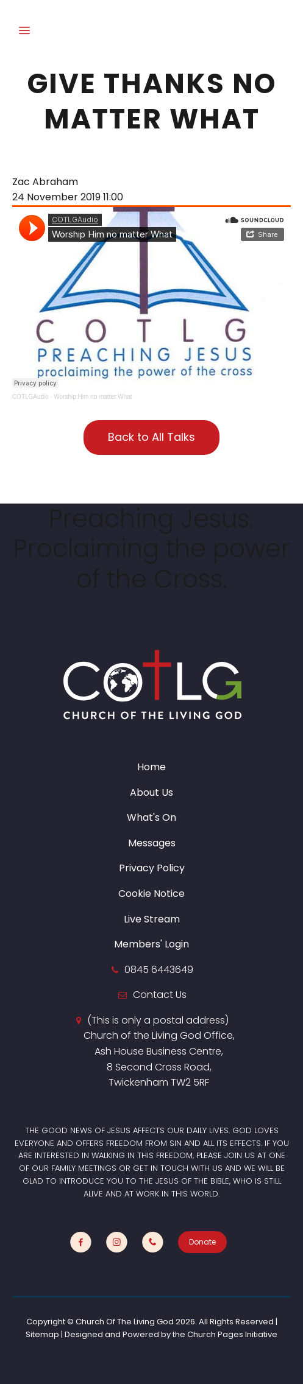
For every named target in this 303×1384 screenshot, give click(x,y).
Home (151, 767)
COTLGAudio (30, 396)
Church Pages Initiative (232, 1334)
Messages (152, 843)
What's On (151, 817)
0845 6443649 (158, 970)
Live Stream (152, 919)
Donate (202, 1242)
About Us (151, 792)
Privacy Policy (152, 868)
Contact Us (160, 995)
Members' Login (151, 944)
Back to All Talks (151, 436)
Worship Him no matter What (93, 396)
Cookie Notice (151, 894)
